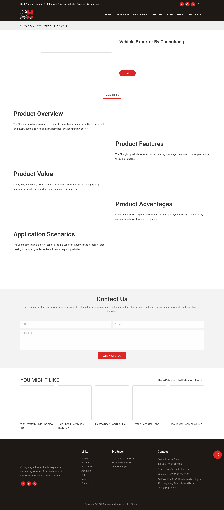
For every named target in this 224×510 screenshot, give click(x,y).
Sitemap (135, 504)
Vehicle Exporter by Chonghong (51, 25)
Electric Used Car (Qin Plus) (111, 423)
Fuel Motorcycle (185, 380)
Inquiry (127, 73)
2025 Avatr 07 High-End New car (36, 425)
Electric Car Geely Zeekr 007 (186, 423)
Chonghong (26, 25)
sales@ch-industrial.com (177, 469)
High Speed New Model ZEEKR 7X (71, 425)
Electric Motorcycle (166, 380)
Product (198, 380)
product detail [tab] (112, 95)
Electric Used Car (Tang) (146, 423)
